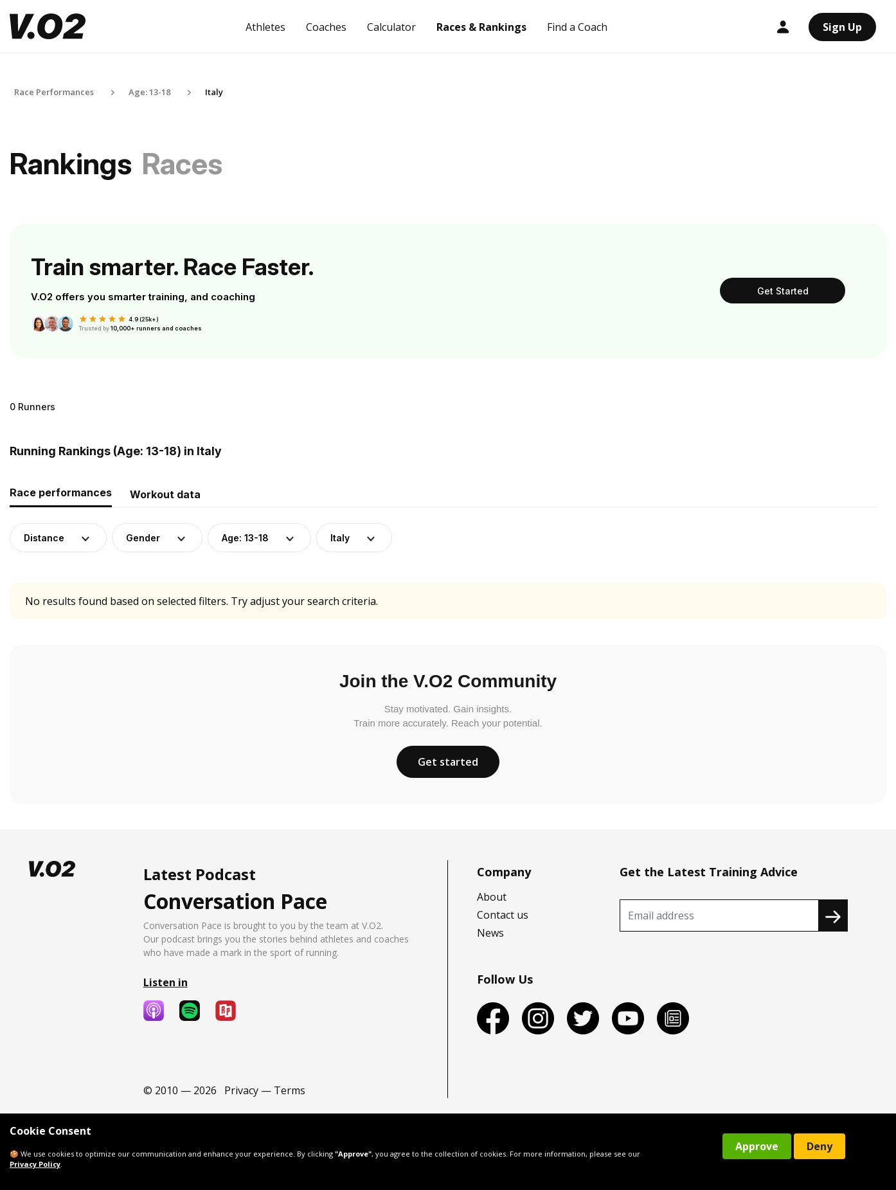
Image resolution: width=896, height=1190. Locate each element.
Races (182, 163)
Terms (289, 1090)
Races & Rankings (481, 27)
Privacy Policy (35, 1164)
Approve (756, 1146)
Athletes (265, 27)
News (490, 933)
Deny (819, 1146)
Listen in (165, 982)
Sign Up (842, 27)
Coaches (326, 27)
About (491, 897)
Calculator (391, 27)
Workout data (165, 494)
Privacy (241, 1090)
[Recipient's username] (719, 915)
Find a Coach (577, 27)
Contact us (502, 915)
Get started (448, 762)
